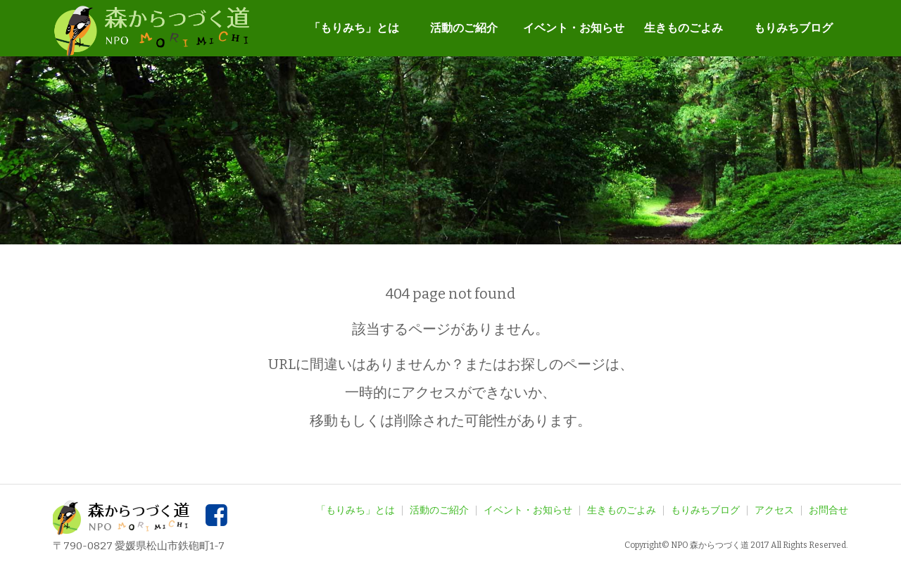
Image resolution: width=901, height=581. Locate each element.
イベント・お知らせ (573, 28)
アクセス (774, 510)
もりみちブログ (793, 28)
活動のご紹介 (464, 28)
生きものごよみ (683, 28)
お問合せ (828, 510)
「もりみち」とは (354, 28)
